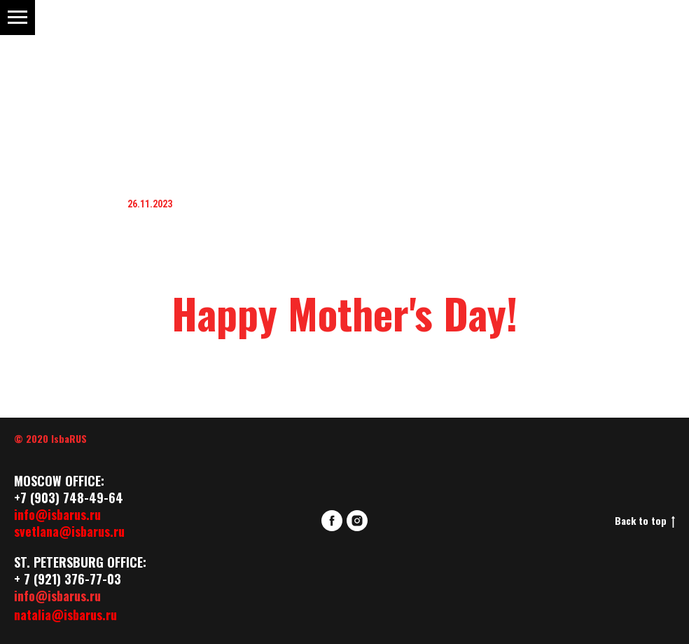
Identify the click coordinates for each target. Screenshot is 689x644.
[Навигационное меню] (17, 18)
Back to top (645, 521)
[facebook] (331, 520)
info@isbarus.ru (57, 514)
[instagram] (357, 520)
